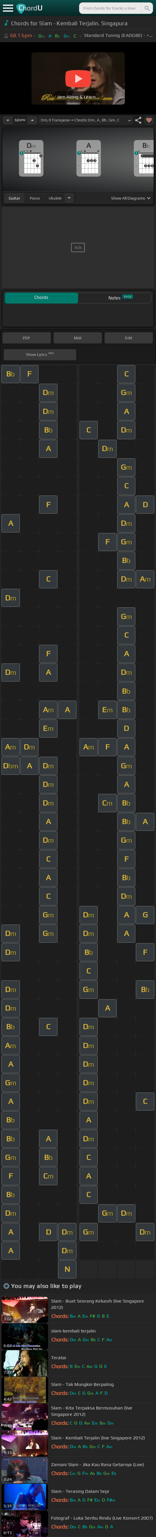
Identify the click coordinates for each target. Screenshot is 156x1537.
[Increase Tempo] (32, 120)
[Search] (146, 8)
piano (35, 198)
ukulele (55, 198)
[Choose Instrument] (69, 197)
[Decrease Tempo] (8, 120)
